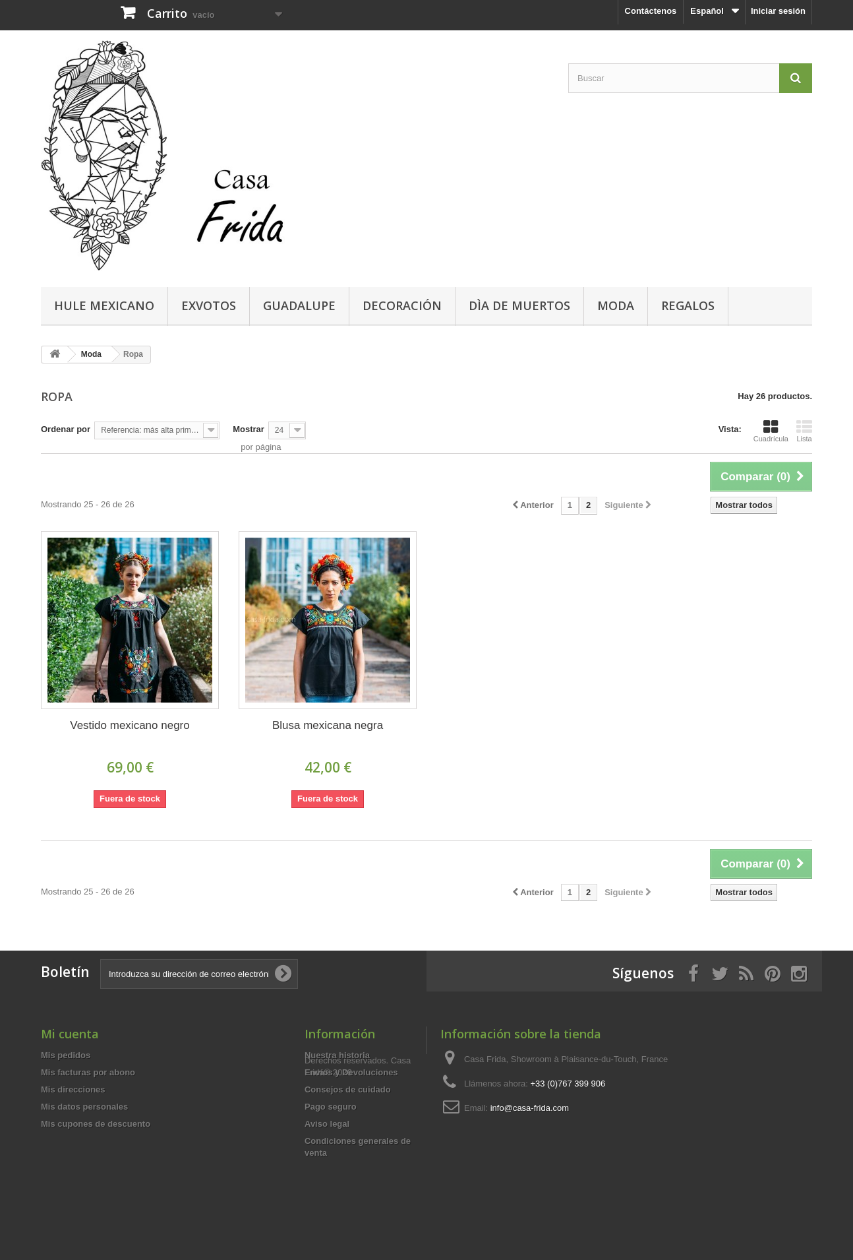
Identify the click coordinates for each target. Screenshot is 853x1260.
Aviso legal (327, 1124)
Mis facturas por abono (88, 1072)
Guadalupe (299, 305)
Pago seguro (331, 1107)
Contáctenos (651, 11)
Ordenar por (65, 429)
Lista (804, 431)
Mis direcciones (73, 1089)
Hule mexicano (104, 305)
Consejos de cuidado (348, 1089)
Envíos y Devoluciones (351, 1072)
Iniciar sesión (778, 11)
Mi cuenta (70, 1034)
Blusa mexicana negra (327, 725)
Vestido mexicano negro (129, 725)
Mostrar (248, 429)
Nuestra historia (337, 1055)
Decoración (402, 305)
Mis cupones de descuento (95, 1124)
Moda (615, 305)
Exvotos (208, 305)
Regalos (688, 305)
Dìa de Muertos (519, 305)
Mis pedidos (65, 1055)
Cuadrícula (770, 431)
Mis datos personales (84, 1107)
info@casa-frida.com (529, 1108)
